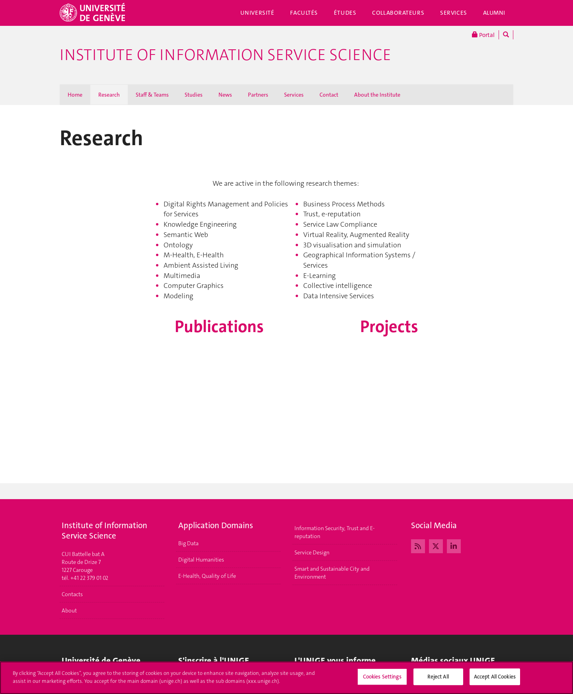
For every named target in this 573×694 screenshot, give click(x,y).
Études (345, 13)
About (69, 610)
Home (75, 94)
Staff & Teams (152, 94)
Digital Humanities (201, 559)
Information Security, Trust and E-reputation (334, 532)
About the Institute (377, 94)
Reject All (437, 680)
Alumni (494, 13)
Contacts (72, 594)
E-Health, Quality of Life (207, 575)
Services (453, 13)
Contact (329, 94)
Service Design (311, 552)
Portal (483, 35)
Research (109, 94)
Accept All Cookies (495, 680)
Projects (389, 326)
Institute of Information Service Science (225, 55)
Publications (219, 326)
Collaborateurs (398, 13)
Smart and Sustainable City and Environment (332, 572)
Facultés (304, 13)
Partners (258, 94)
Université (257, 13)
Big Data (188, 543)
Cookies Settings (382, 680)
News (225, 94)
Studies (194, 94)
